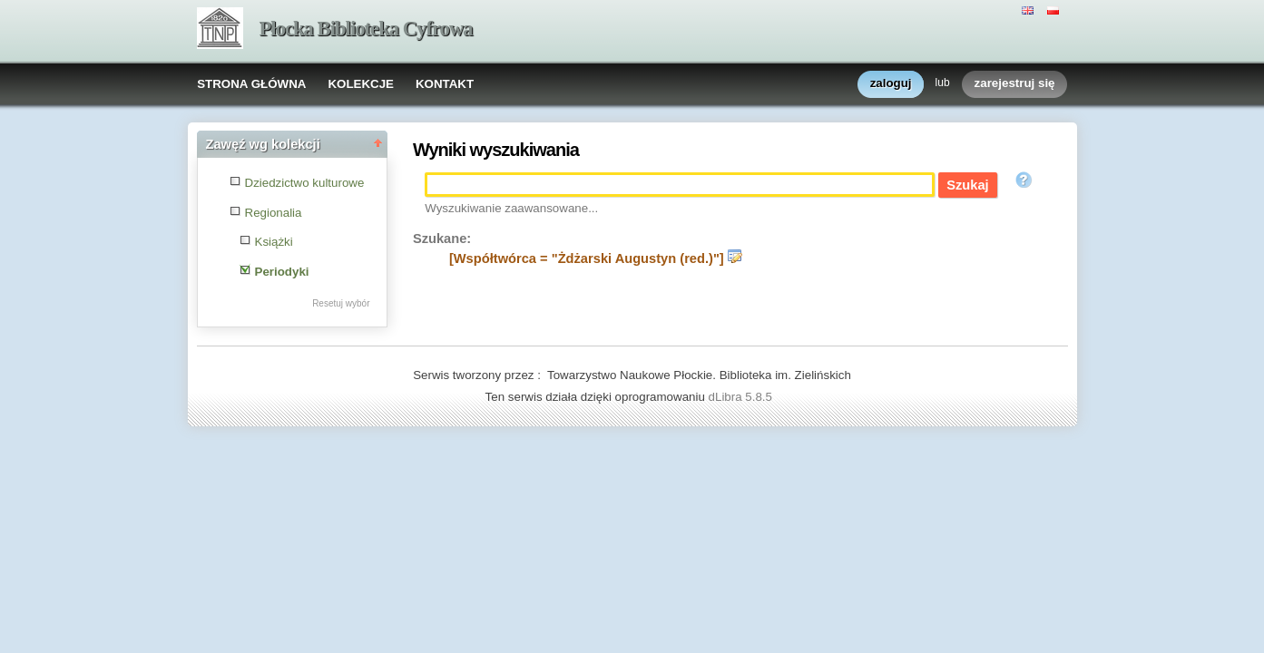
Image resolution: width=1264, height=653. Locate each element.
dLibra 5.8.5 (742, 397)
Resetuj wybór (340, 303)
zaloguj (891, 84)
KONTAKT (445, 84)
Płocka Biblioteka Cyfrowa (366, 28)
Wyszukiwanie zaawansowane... (511, 208)
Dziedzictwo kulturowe (305, 183)
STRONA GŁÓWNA (251, 84)
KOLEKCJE (361, 84)
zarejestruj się (1015, 84)
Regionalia (273, 212)
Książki (274, 242)
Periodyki (282, 271)
